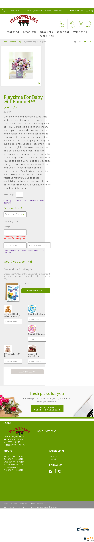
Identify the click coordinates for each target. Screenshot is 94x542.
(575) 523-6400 (12, 10)
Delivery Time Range (56, 181)
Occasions (12, 42)
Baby (19, 42)
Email (88, 42)
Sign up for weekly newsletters (47, 370)
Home (5, 42)
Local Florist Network (39, 469)
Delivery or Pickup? (58, 165)
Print (78, 42)
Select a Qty (54, 152)
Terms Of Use (9, 469)
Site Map (54, 469)
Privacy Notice (22, 469)
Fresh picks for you (47, 359)
